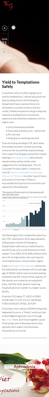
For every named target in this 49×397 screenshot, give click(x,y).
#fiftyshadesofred (19, 157)
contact (9, 319)
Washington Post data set (21, 265)
